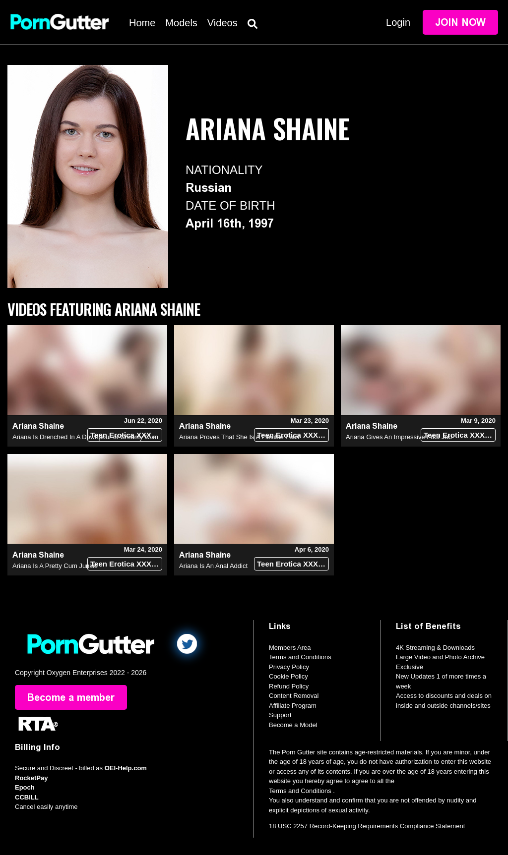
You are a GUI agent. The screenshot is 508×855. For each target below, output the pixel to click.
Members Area (290, 647)
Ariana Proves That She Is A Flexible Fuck (239, 437)
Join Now (460, 22)
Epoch (25, 787)
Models (181, 22)
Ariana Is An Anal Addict (213, 566)
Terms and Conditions (300, 657)
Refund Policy (289, 686)
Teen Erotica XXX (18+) (126, 435)
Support (280, 715)
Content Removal (293, 695)
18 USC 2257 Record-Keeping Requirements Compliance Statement (367, 826)
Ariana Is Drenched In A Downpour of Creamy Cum (85, 437)
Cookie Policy (288, 676)
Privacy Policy (289, 667)
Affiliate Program (293, 705)
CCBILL (27, 797)
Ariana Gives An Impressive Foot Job (399, 437)
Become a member (71, 697)
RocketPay (31, 778)
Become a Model (293, 725)
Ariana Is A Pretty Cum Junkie (55, 566)
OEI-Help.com (126, 768)
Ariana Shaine (38, 426)
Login (398, 22)
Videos (222, 22)
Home (142, 22)
